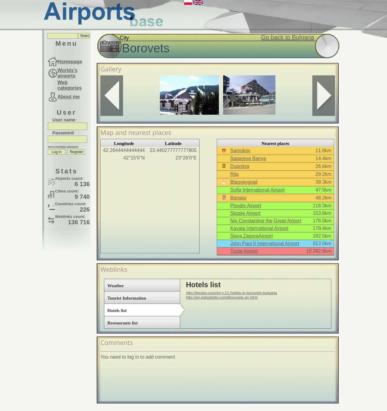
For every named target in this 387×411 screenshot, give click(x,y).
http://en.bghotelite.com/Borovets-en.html (222, 297)
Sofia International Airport (257, 189)
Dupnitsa (239, 166)
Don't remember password (63, 146)
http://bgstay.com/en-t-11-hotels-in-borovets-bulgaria (231, 293)
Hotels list (117, 310)
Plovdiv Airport (245, 205)
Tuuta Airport (244, 251)
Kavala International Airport (259, 228)
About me (68, 96)
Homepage (69, 61)
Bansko (238, 197)
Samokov (240, 150)
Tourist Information (126, 298)
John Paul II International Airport (264, 243)
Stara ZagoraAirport (251, 235)
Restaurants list (122, 323)
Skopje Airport (245, 213)
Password (63, 132)
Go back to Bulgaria (287, 37)
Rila (234, 174)
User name (64, 119)
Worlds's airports (67, 73)
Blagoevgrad (244, 182)
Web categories (69, 85)
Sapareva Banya (248, 158)
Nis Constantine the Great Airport (265, 220)
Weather (115, 285)
